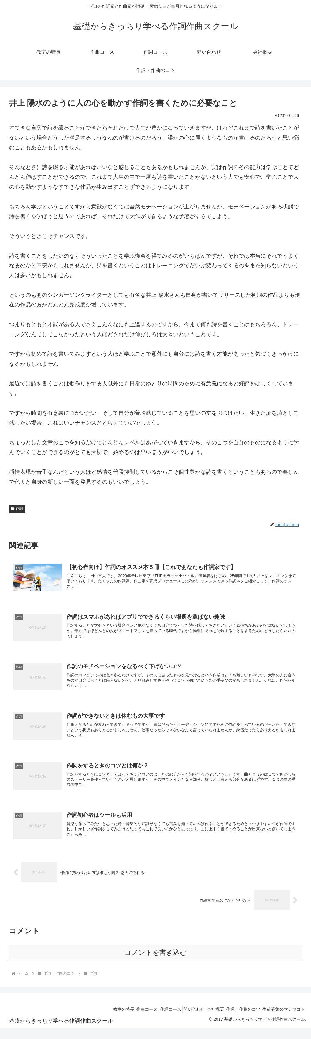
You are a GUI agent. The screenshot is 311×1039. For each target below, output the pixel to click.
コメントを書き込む (156, 963)
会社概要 (205, 1020)
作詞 (17, 508)
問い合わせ (179, 1020)
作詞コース (151, 1020)
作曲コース (124, 1020)
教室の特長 (96, 1020)
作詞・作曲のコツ (237, 1020)
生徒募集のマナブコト (281, 1020)
